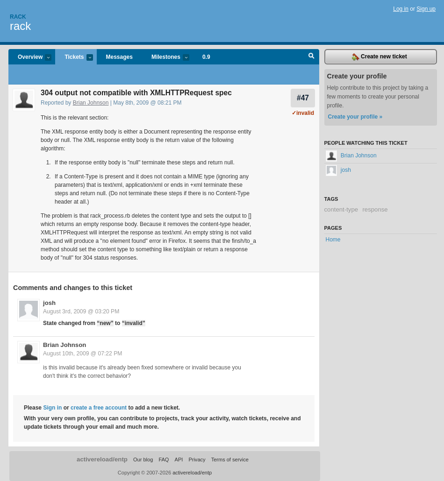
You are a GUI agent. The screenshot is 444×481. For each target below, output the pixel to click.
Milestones (165, 58)
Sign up (426, 9)
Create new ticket (379, 57)
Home (333, 239)
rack (20, 26)
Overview (29, 58)
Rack (18, 17)
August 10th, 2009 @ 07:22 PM (82, 353)
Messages (119, 57)
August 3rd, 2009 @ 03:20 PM (81, 311)
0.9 (206, 57)
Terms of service (230, 459)
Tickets (74, 58)
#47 (303, 98)
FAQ (163, 459)
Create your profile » (355, 116)
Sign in (52, 407)
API (179, 459)
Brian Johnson (91, 102)
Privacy (196, 459)
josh (49, 302)
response (374, 209)
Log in (400, 9)
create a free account (99, 407)
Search (311, 57)
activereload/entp (102, 459)
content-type (341, 209)
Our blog (143, 459)
